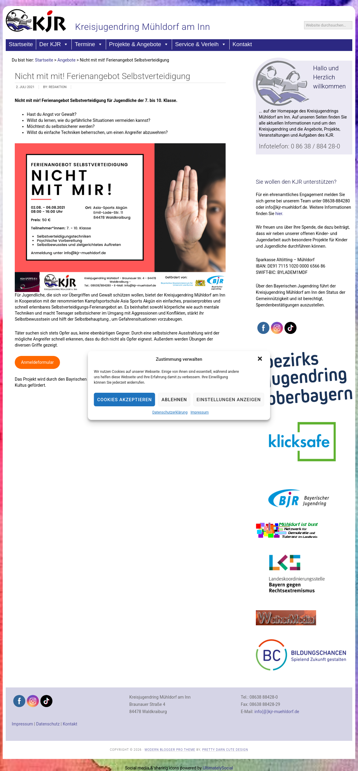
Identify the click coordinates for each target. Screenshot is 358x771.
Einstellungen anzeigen (228, 399)
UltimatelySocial (218, 768)
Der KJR (53, 44)
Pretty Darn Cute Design (225, 749)
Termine (89, 44)
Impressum (199, 412)
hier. (279, 213)
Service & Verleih (200, 44)
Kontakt (242, 44)
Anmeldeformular (37, 362)
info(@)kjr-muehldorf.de (276, 711)
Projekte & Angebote (139, 44)
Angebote (67, 60)
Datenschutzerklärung (169, 412)
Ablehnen (174, 399)
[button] (260, 359)
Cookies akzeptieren (124, 399)
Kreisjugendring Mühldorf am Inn (142, 26)
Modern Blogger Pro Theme (170, 749)
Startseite (21, 44)
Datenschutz (48, 724)
